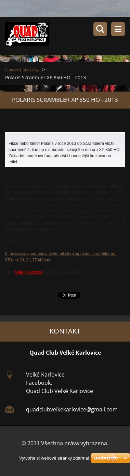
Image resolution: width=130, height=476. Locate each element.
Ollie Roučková (29, 272)
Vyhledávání (100, 29)
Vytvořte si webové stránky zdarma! (54, 458)
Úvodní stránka (22, 69)
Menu (118, 29)
